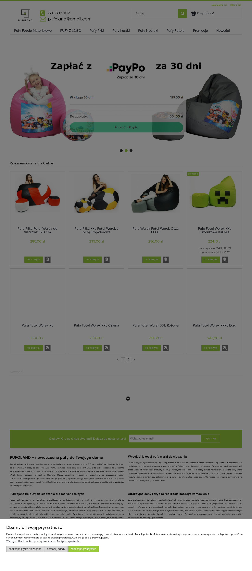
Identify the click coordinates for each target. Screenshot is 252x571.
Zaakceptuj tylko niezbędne (25, 549)
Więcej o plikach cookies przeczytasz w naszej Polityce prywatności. (43, 541)
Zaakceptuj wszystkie (83, 549)
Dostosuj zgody (56, 549)
